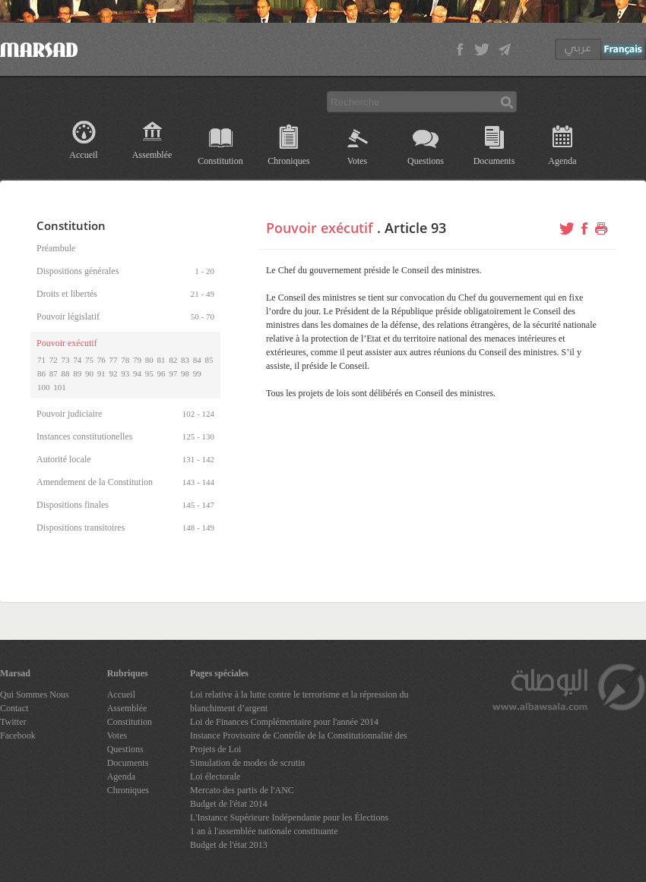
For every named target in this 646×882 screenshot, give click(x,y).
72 (53, 359)
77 (113, 359)
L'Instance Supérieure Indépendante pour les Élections (289, 817)
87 (53, 373)
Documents (494, 161)
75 (89, 359)
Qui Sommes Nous (34, 694)
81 (161, 359)
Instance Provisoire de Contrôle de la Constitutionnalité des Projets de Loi (298, 742)
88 (66, 373)
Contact (14, 708)
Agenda (562, 161)
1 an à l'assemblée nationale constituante (263, 831)
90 (89, 373)
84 (197, 359)
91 (101, 373)
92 (113, 373)
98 (185, 373)
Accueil (83, 155)
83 (185, 359)
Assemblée (152, 155)
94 (137, 373)
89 (77, 373)
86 (41, 373)
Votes (357, 161)
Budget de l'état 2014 (229, 804)
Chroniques (288, 161)
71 (41, 359)
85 (209, 359)
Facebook (18, 735)
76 (101, 359)
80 (149, 359)
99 (197, 373)
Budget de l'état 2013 (229, 844)
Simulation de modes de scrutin (247, 763)
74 (77, 359)
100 (43, 387)
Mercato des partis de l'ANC (242, 790)
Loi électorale (215, 776)
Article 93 (415, 228)
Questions (425, 161)
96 (161, 373)
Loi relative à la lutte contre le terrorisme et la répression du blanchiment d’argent (299, 701)
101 (59, 387)
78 (125, 359)
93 (125, 373)
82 (173, 359)
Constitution (220, 161)
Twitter (13, 722)
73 (66, 359)
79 (137, 359)
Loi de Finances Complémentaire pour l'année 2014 (284, 722)
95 (149, 373)
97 (173, 373)
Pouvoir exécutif (319, 228)
